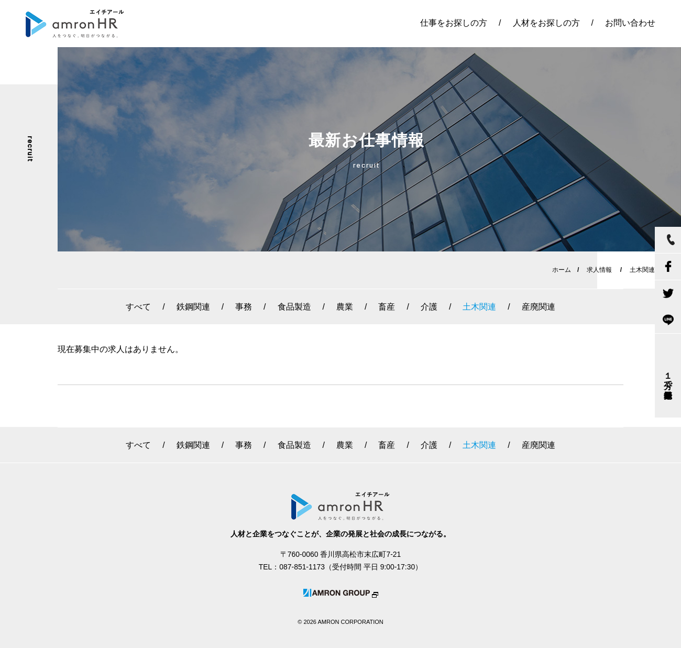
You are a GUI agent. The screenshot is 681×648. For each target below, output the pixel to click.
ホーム (561, 269)
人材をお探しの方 (546, 22)
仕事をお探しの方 (453, 22)
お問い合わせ (630, 22)
